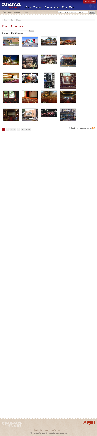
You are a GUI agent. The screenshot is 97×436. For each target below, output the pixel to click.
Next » (28, 129)
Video (57, 7)
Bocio (13, 20)
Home (28, 7)
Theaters (38, 7)
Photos (48, 7)
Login (86, 1)
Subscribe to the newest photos (80, 128)
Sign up (92, 1)
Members (6, 20)
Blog (64, 7)
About (72, 7)
